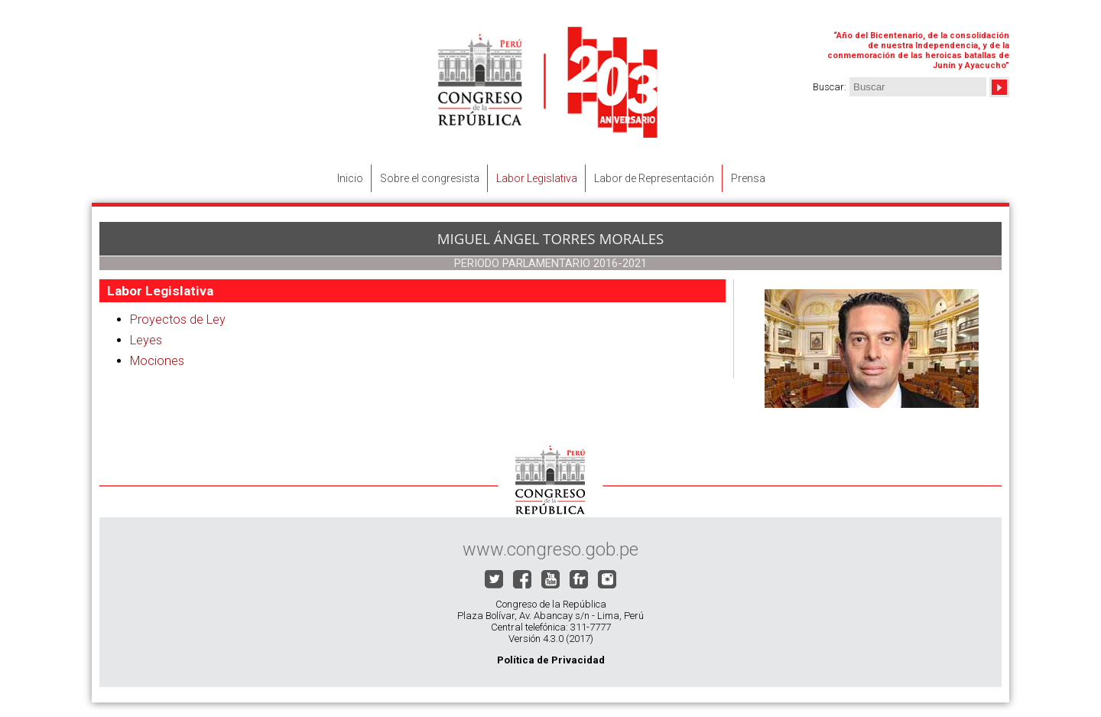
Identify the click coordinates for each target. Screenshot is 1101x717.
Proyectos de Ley (178, 319)
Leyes (146, 340)
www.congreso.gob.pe (550, 549)
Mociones (157, 361)
